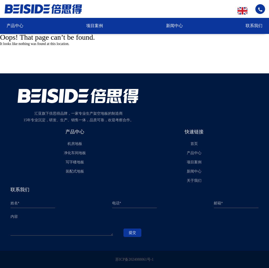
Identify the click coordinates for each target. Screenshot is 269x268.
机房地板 (75, 144)
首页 (194, 144)
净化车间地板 (75, 153)
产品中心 (15, 25)
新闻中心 (174, 25)
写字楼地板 (75, 162)
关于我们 (194, 181)
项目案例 (94, 25)
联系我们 (254, 25)
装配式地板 (75, 171)
